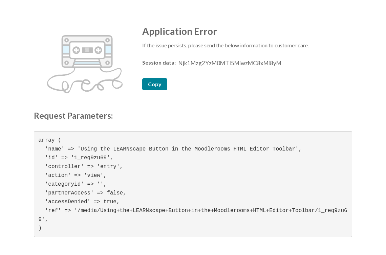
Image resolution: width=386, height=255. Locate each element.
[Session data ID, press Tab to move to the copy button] (229, 63)
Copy (155, 84)
